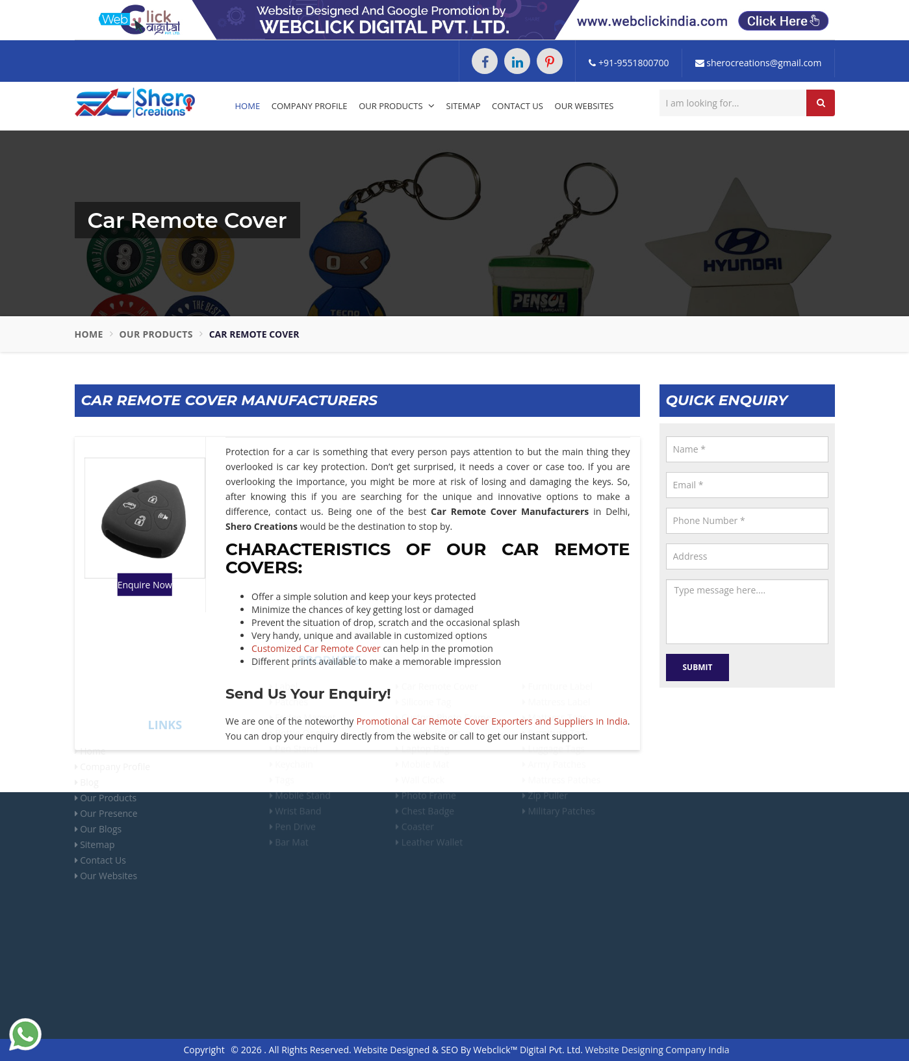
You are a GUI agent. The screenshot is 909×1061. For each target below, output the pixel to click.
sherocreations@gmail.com (758, 62)
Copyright (203, 1049)
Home (248, 106)
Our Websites (584, 106)
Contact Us (517, 106)
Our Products (397, 106)
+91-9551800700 (629, 62)
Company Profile (310, 106)
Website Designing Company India (657, 1049)
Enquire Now (145, 585)
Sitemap (463, 106)
